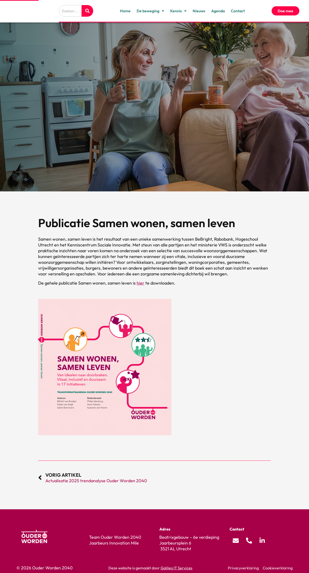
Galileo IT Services (176, 568)
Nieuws (199, 10)
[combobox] (70, 11)
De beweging (150, 11)
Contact (238, 10)
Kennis (178, 11)
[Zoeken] (87, 11)
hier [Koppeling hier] (140, 283)
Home (125, 10)
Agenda (218, 10)
